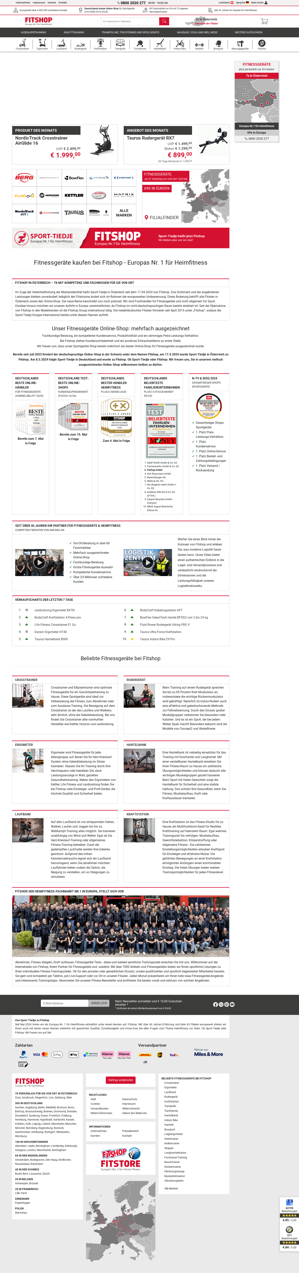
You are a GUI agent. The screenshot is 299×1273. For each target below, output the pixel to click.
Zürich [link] (46, 1173)
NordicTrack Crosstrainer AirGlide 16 (41, 143)
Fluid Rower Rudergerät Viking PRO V (165, 627)
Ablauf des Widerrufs (134, 1113)
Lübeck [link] (46, 1123)
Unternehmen (23, 2)
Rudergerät (136, 682)
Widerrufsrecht (131, 1108)
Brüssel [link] (33, 1183)
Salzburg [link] (60, 1097)
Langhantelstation (175, 1152)
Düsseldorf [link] (21, 1115)
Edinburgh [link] (71, 1146)
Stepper (169, 1148)
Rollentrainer (171, 1143)
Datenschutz (129, 1099)
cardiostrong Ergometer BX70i (55, 613)
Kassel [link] (70, 1119)
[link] (185, 199)
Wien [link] (69, 1097)
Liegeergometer (173, 1134)
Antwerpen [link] (21, 1183)
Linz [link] (51, 1097)
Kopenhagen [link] (22, 1203)
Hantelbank (136, 747)
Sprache (242, 2)
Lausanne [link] (35, 1173)
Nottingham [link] (59, 1150)
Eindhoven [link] (64, 1159)
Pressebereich (130, 1131)
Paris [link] (24, 1193)
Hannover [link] (33, 1119)
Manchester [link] (44, 1150)
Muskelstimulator (174, 1176)
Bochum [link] (62, 1107)
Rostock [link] (58, 1128)
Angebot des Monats (147, 133)
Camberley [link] (57, 1146)
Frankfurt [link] (54, 1115)
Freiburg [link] (66, 1115)
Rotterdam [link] (36, 1164)
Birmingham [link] (43, 1146)
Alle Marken (171, 1188)
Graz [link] (18, 1097)
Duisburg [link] (34, 1115)
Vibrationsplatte (173, 1180)
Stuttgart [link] (49, 1132)
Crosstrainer (26, 682)
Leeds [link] (31, 1146)
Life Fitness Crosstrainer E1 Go (55, 627)
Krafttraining (74, 35)
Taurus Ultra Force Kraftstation (160, 634)
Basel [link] (18, 1173)
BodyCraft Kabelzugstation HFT (161, 613)
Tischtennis (171, 1111)
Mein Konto (259, 2)
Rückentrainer (172, 1166)
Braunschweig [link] (33, 1111)
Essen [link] (44, 1115)
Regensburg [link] (45, 1128)
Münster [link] (20, 1128)
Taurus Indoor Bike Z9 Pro (157, 642)
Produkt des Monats (36, 133)
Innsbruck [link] (28, 1097)
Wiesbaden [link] (62, 1132)
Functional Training (175, 1157)
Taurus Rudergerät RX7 (150, 140)
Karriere (52, 2)
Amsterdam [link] (22, 1159)
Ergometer (24, 747)
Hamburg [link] (20, 1119)
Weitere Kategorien (248, 35)
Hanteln (169, 1125)
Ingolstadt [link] (46, 1119)
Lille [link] (17, 1193)
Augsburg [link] (31, 1107)
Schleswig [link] (37, 1132)
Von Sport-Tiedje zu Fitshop (32, 1020)
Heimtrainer (171, 1139)
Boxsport (169, 1129)
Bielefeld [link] (51, 1107)
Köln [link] (28, 1123)
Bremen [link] (48, 1111)
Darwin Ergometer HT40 (51, 634)
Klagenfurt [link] (41, 1097)
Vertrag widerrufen (120, 1080)
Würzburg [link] (21, 1136)
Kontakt (63, 2)
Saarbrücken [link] (22, 1132)
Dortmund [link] (60, 1111)
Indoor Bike (171, 1120)
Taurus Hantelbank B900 (51, 642)
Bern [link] (25, 1173)
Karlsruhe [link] (59, 1119)
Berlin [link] (41, 1107)
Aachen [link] (19, 1107)
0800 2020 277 (257, 138)
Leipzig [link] (36, 1123)
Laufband (23, 817)
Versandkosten (100, 1108)
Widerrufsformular (101, 1113)
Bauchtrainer (172, 1162)
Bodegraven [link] (37, 1159)
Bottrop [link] (19, 1111)
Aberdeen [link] (20, 1146)
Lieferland (226, 2)
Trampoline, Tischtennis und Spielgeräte (130, 35)
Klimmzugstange (174, 1171)
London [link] (31, 1150)
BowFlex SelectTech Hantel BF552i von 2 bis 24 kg (174, 620)
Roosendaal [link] (22, 1164)
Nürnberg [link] (31, 1128)
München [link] (70, 1123)
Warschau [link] (21, 1212)
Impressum (39, 2)
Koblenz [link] (20, 1123)
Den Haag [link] (51, 1159)
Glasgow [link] (20, 1150)
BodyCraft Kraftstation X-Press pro (58, 620)
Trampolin (170, 1106)
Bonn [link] (71, 1107)
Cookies (95, 1104)
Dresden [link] (72, 1111)
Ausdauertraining (33, 35)
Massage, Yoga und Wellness (197, 35)
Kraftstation (138, 817)
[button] (23, 89)
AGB (93, 1099)
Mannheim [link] (57, 1123)
